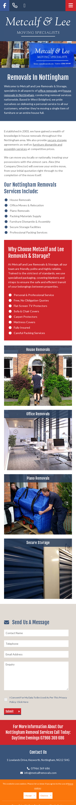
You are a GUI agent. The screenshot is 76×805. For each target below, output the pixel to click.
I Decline (45, 795)
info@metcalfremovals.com (40, 772)
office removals (47, 90)
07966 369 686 (52, 737)
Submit (12, 711)
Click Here (22, 701)
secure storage (57, 140)
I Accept (30, 795)
